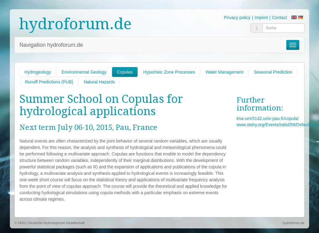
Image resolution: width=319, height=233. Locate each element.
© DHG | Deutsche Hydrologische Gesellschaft (49, 223)
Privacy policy (237, 17)
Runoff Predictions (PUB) (49, 81)
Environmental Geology (83, 72)
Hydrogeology (37, 72)
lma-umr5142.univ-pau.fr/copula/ (268, 118)
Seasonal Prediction (273, 72)
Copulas (125, 72)
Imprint (261, 17)
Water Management (224, 72)
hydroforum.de (75, 24)
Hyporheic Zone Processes (169, 72)
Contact (279, 17)
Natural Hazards (99, 81)
